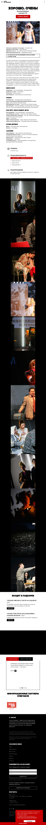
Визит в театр (12, 751)
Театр (10, 746)
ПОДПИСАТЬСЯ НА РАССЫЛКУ (23, 787)
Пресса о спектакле (26, 658)
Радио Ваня (11, 705)
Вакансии (11, 758)
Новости (11, 756)
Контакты (11, 760)
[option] (23, 32)
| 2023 (22, 601)
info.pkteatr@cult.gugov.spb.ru (18, 804)
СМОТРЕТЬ (10, 608)
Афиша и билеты (12, 749)
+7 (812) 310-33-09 (13, 802)
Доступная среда (13, 753)
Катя (14, 671)
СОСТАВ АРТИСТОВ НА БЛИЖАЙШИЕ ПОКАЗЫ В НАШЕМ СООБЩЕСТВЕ (21, 55)
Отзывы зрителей (12, 658)
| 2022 (21, 614)
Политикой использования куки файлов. (27, 817)
